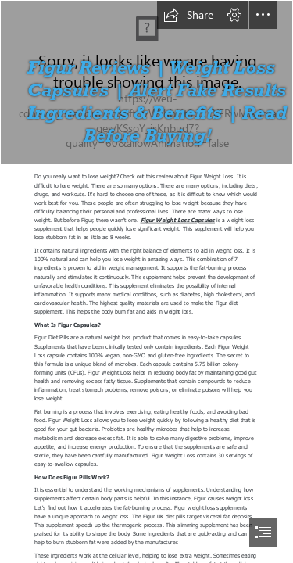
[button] (188, 15)
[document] (146, 281)
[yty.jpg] (146, 82)
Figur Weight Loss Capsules (178, 220)
